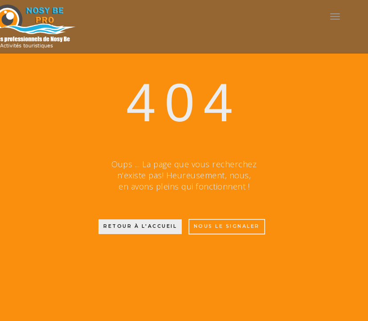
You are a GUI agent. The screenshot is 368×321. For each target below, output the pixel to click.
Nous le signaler (227, 226)
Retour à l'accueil (140, 226)
